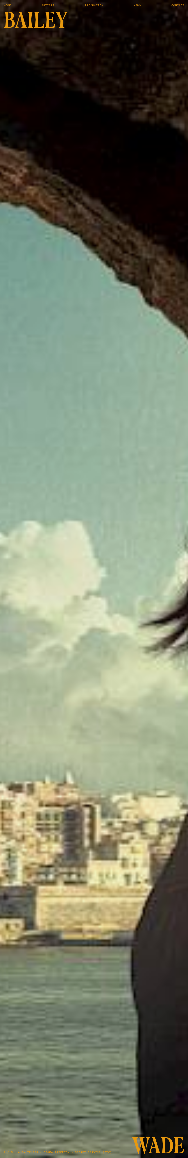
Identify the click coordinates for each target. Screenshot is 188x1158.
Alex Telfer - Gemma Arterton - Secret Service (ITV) (65, 1152)
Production (94, 5)
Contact (177, 5)
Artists (48, 5)
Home (7, 5)
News (137, 5)
